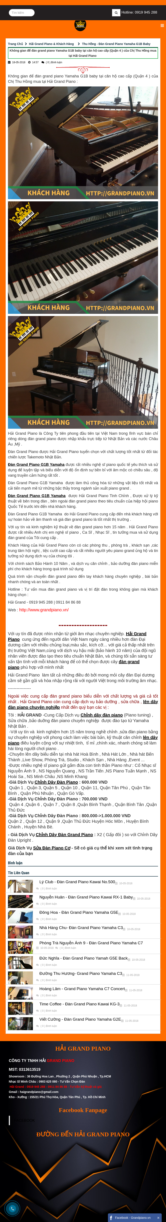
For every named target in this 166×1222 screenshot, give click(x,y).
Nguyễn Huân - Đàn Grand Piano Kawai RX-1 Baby (86, 897)
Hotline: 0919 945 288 (139, 12)
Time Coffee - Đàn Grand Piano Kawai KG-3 (79, 1004)
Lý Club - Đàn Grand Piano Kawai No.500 (77, 882)
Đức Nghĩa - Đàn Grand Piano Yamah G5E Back (83, 958)
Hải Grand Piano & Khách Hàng (51, 44)
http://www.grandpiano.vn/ (44, 609)
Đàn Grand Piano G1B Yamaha (36, 464)
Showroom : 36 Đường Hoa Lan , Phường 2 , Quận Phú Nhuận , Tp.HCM (60, 1076)
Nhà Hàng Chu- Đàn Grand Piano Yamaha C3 (81, 928)
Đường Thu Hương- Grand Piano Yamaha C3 (80, 973)
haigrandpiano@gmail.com (39, 1092)
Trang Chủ (15, 44)
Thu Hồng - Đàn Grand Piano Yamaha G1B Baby (116, 44)
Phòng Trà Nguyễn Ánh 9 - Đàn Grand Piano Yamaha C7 (91, 943)
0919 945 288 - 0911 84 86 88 (47, 1086)
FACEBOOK (24, 1120)
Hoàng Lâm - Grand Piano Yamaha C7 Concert (82, 989)
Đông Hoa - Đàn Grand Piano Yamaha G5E (78, 912)
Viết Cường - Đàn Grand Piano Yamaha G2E (80, 1019)
